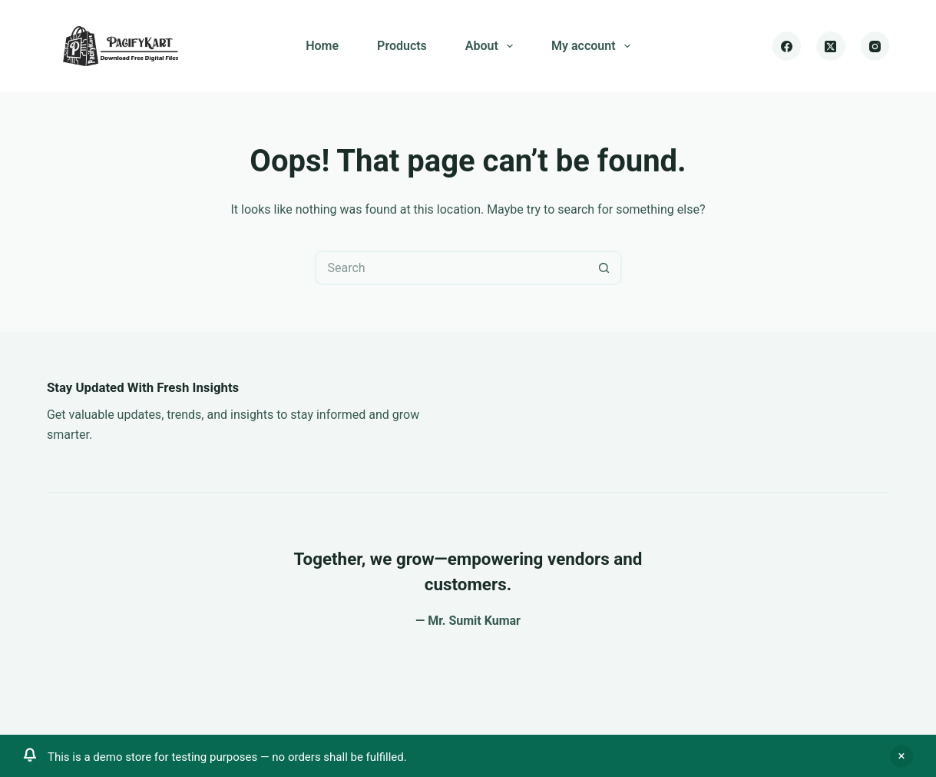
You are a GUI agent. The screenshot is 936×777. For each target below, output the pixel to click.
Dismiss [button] (901, 756)
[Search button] (604, 268)
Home (322, 45)
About (492, 46)
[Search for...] (451, 268)
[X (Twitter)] (830, 46)
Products (402, 45)
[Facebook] (787, 46)
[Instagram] (875, 46)
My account (594, 46)
